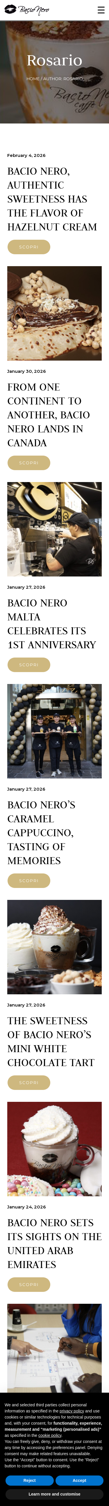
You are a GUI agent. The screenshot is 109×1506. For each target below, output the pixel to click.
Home (33, 78)
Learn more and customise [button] (54, 1494)
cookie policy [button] (49, 1435)
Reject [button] (30, 1480)
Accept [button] (79, 1480)
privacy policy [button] (72, 1411)
